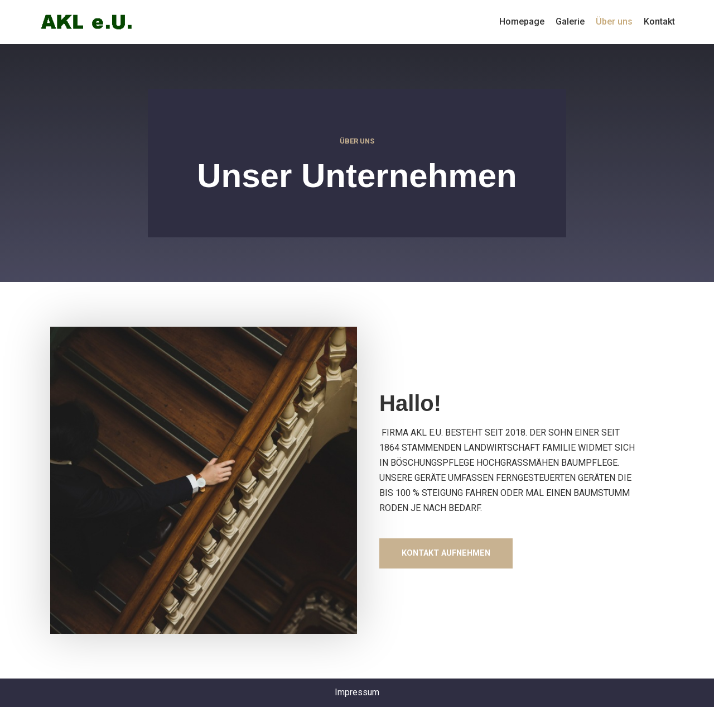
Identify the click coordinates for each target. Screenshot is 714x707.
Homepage (521, 21)
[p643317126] (86, 22)
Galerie (570, 21)
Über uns (614, 21)
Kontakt (659, 21)
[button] (446, 553)
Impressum (357, 692)
